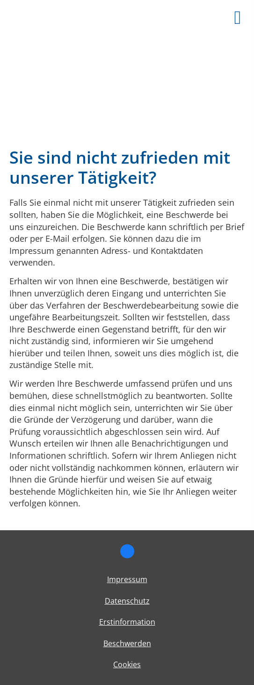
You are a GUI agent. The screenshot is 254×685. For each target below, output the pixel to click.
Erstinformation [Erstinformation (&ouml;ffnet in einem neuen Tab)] (127, 622)
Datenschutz (127, 601)
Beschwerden (127, 643)
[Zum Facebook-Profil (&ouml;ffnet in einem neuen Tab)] (127, 551)
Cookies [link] (127, 664)
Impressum (127, 579)
